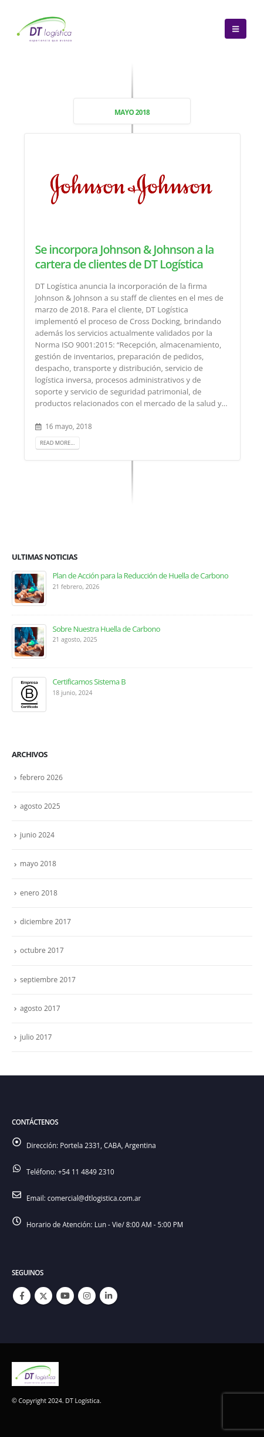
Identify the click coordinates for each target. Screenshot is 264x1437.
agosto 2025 (40, 806)
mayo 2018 (38, 864)
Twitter (43, 1296)
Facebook (22, 1296)
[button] (235, 29)
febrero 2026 (41, 777)
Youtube (65, 1296)
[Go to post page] (29, 588)
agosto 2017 (40, 1008)
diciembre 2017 (45, 922)
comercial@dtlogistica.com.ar (94, 1198)
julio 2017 (36, 1037)
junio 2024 (37, 835)
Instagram (87, 1296)
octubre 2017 (42, 950)
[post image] (132, 188)
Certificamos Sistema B (89, 681)
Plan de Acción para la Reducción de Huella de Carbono (140, 575)
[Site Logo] (44, 28)
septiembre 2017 (48, 980)
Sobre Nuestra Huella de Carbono (106, 629)
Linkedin (108, 1296)
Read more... (57, 443)
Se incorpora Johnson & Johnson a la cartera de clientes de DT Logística (124, 256)
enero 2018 (38, 893)
